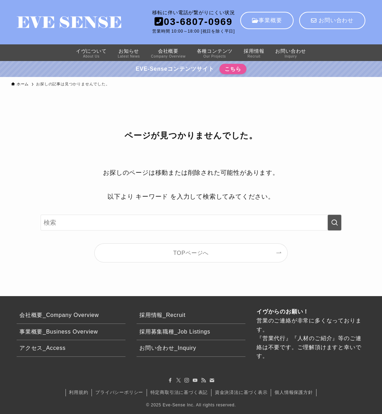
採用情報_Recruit (162, 315)
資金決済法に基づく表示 (241, 392)
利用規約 (78, 392)
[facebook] (170, 380)
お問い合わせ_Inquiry (167, 348)
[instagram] (187, 380)
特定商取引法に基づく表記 (179, 392)
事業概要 (267, 20)
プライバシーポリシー (119, 392)
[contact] (212, 380)
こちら (232, 69)
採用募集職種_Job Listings (174, 332)
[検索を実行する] (334, 223)
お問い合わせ (332, 20)
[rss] (203, 380)
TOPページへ (191, 253)
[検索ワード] (191, 223)
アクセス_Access (42, 348)
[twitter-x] (178, 380)
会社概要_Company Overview (59, 315)
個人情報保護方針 (294, 392)
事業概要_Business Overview (58, 332)
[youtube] (195, 380)
